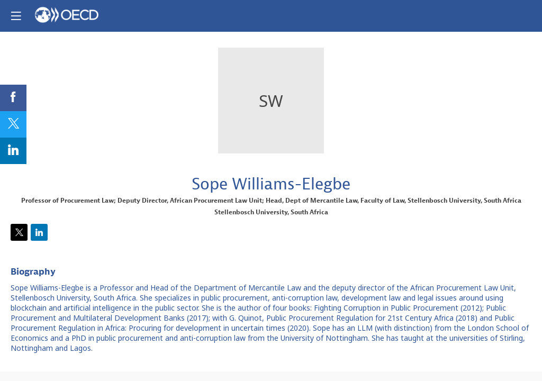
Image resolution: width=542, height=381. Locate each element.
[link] (13, 98)
